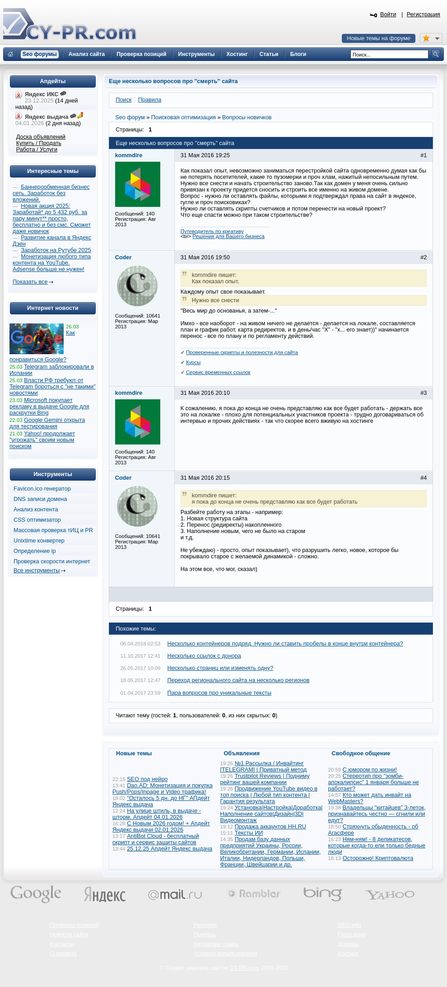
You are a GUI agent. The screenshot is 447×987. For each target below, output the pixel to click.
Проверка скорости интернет (52, 561)
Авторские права (216, 944)
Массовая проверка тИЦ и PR (53, 530)
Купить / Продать (38, 143)
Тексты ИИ (249, 833)
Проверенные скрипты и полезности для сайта (242, 352)
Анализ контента (36, 509)
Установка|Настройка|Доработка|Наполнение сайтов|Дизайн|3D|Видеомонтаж (271, 814)
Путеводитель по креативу (212, 231)
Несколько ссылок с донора (204, 656)
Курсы (193, 362)
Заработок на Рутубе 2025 (56, 250)
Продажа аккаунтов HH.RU (270, 826)
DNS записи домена (40, 499)
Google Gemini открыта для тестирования (47, 423)
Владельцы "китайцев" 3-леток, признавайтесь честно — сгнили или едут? (377, 814)
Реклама (205, 925)
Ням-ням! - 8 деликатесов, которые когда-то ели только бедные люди (377, 845)
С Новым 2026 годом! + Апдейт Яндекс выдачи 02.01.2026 (161, 826)
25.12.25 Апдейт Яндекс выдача (169, 849)
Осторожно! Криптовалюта (378, 858)
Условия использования (225, 953)
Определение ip (35, 551)
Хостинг (348, 953)
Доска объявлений (40, 137)
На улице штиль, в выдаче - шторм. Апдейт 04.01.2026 (156, 814)
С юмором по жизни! (370, 770)
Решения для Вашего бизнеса (228, 236)
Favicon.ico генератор (42, 489)
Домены (348, 944)
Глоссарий (352, 934)
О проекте (63, 953)
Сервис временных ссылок (218, 372)
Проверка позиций (74, 925)
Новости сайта (69, 934)
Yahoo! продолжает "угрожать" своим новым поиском (42, 439)
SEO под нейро (147, 779)
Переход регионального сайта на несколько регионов (239, 680)
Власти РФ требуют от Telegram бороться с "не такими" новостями (52, 386)
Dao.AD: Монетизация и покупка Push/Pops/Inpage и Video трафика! (162, 788)
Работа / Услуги (36, 149)
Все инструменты (37, 570)
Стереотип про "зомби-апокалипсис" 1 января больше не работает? (373, 782)
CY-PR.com (245, 968)
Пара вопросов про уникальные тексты (220, 693)
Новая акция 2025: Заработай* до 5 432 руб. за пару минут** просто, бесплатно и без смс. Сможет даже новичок (52, 218)
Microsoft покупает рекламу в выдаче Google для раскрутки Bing (49, 406)
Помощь (205, 934)
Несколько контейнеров (285, 644)
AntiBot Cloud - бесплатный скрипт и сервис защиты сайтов (155, 839)
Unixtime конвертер (39, 541)
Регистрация (423, 14)
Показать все (30, 282)
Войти (388, 14)
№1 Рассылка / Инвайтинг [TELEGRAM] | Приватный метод (263, 766)
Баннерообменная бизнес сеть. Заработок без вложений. (51, 193)
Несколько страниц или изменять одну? (221, 668)
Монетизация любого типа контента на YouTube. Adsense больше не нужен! (52, 262)
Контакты (62, 944)
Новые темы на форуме (378, 38)
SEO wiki (349, 925)
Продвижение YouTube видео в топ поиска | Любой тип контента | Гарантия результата (269, 795)
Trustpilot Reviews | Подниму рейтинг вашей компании (265, 779)
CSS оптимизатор (37, 520)
